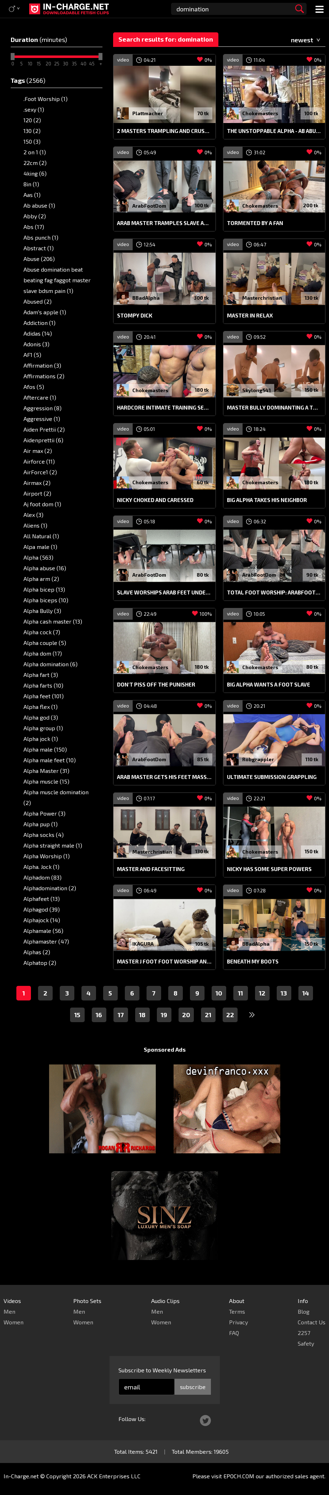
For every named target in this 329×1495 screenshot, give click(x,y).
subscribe (193, 1386)
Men (9, 1311)
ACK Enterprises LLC (113, 1476)
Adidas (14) (37, 333)
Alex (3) (33, 514)
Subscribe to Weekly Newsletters (162, 1370)
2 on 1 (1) (34, 152)
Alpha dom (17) (42, 653)
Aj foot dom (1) (42, 504)
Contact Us (311, 1322)
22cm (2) (35, 162)
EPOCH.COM (238, 1476)
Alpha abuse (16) (44, 568)
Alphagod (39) (41, 909)
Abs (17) (33, 226)
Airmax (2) (37, 482)
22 (230, 1015)
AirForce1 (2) (40, 472)
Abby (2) (34, 216)
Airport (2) (37, 493)
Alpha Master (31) (46, 770)
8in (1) (31, 184)
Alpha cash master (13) (52, 621)
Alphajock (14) (41, 920)
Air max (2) (37, 450)
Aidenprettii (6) (43, 440)
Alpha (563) (38, 557)
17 (121, 1015)
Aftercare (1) (39, 397)
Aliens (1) (35, 525)
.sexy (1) (33, 109)
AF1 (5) (32, 354)
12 (262, 993)
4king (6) (35, 173)
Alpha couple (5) (44, 642)
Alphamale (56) (43, 930)
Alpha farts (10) (43, 685)
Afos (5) (33, 386)
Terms (237, 1311)
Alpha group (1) (43, 728)
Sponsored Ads (165, 1049)
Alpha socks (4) (43, 834)
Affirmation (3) (42, 365)
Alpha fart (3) (40, 674)
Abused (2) (37, 301)
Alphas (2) (36, 952)
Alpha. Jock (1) (41, 866)
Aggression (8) (42, 408)
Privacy (238, 1322)
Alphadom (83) (42, 877)
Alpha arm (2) (41, 578)
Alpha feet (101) (43, 696)
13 (284, 993)
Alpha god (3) (40, 717)
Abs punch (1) (40, 237)
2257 (304, 1332)
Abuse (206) (39, 258)
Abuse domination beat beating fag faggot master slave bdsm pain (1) (57, 280)
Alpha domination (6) (50, 664)
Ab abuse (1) (39, 205)
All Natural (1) (41, 536)
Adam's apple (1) (44, 312)
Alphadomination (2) (49, 888)
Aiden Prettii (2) (44, 429)
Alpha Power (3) (44, 813)
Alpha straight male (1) (52, 845)
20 (186, 1015)
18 (142, 1015)
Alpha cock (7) (41, 632)
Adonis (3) (36, 344)
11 (240, 993)
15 (77, 1015)
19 (164, 1015)
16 (99, 1015)
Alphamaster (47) (46, 941)
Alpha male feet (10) (49, 760)
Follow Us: (131, 1418)
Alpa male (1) (40, 546)
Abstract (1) (38, 248)
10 (219, 993)
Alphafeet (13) (41, 898)
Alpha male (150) (45, 749)
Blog (303, 1311)
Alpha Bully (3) (42, 610)
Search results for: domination (165, 39)
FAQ (234, 1332)
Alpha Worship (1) (46, 856)
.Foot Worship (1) (45, 98)
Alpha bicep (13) (44, 589)
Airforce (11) (39, 461)
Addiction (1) (39, 322)
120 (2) (32, 120)
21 (208, 1015)
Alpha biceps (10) (45, 600)
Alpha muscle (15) (46, 781)
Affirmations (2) (43, 376)
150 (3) (32, 141)
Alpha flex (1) (40, 706)
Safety (306, 1343)
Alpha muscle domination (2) (56, 797)
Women (13, 1322)
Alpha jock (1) (40, 738)
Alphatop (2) (39, 962)
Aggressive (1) (41, 418)
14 (305, 993)
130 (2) (32, 130)
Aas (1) (32, 194)
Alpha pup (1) (40, 824)
